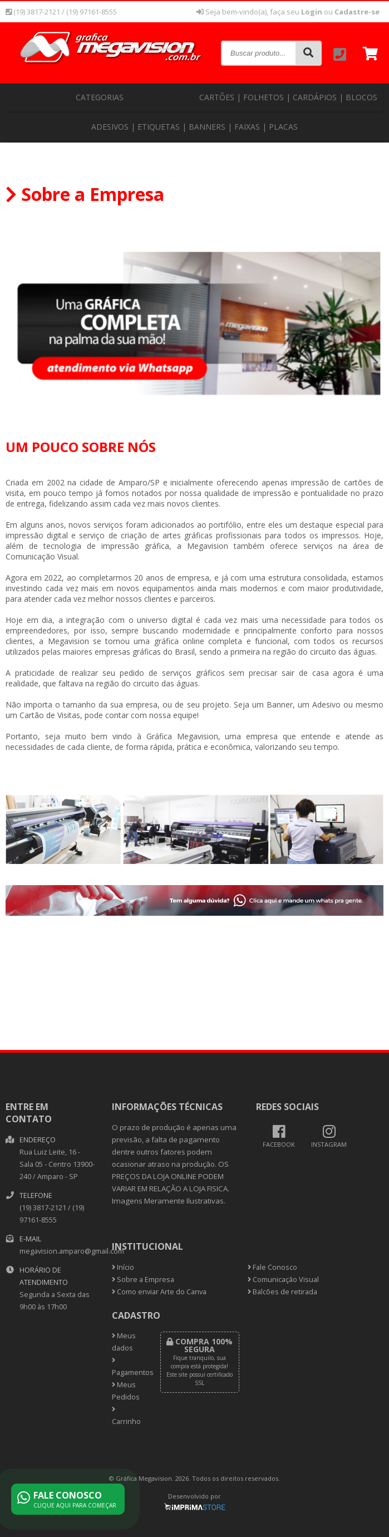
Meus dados (124, 1342)
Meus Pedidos (126, 1391)
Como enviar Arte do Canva (159, 1292)
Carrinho (126, 1416)
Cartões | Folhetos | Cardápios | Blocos (288, 97)
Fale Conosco (272, 1267)
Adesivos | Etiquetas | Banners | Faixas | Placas (194, 126)
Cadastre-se (357, 12)
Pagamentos (127, 1367)
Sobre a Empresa (143, 1279)
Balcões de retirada (282, 1292)
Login (311, 12)
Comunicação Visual (283, 1279)
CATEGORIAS (100, 97)
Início (123, 1267)
